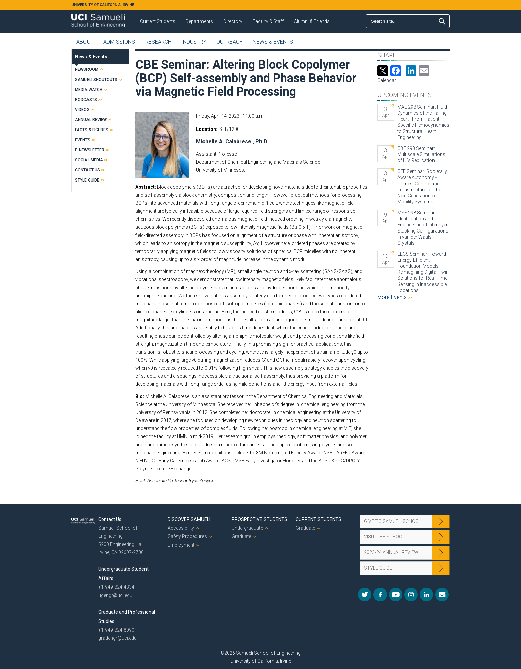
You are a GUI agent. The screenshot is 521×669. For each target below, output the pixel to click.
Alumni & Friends (312, 21)
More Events (392, 297)
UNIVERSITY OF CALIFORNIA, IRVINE (102, 5)
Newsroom (86, 69)
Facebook (380, 594)
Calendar (386, 80)
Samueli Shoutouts (96, 79)
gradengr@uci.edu (117, 638)
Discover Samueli (189, 519)
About (84, 42)
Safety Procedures (187, 536)
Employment (181, 545)
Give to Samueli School (392, 521)
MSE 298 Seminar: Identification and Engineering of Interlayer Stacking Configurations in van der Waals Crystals (422, 228)
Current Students (157, 21)
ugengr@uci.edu (115, 595)
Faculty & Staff (268, 21)
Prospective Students (259, 519)
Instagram (411, 594)
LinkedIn (426, 594)
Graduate (241, 536)
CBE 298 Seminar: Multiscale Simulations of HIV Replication (421, 154)
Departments (199, 21)
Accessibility (181, 528)
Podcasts (86, 99)
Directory (232, 21)
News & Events (273, 42)
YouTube (395, 594)
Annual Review (91, 119)
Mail (442, 594)
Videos (82, 109)
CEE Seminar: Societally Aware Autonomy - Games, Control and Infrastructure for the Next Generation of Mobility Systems (422, 186)
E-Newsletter (89, 150)
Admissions (119, 42)
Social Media (89, 160)
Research (158, 42)
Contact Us (87, 170)
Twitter (364, 594)
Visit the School (384, 536)
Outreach (229, 42)
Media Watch (88, 89)
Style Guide (87, 180)
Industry (193, 42)
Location (206, 129)
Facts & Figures (91, 129)
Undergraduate (247, 528)
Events (82, 140)
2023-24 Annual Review (391, 552)
